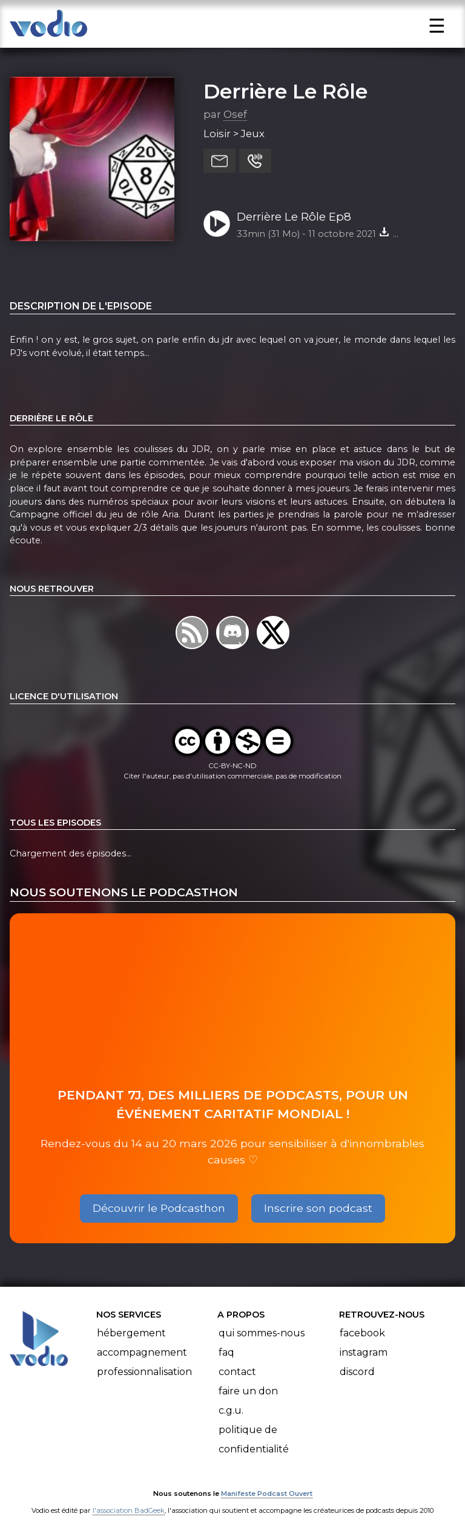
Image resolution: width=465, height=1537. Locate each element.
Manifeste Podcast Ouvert (266, 1493)
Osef (235, 114)
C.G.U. (231, 1410)
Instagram (364, 1352)
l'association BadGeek (129, 1510)
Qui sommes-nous (262, 1333)
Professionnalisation (144, 1371)
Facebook (362, 1333)
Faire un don (248, 1391)
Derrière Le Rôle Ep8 (294, 217)
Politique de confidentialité (254, 1439)
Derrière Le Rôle (285, 91)
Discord (357, 1371)
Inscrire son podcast (318, 1208)
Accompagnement (142, 1352)
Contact (237, 1371)
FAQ (226, 1352)
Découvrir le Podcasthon (159, 1208)
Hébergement (131, 1333)
